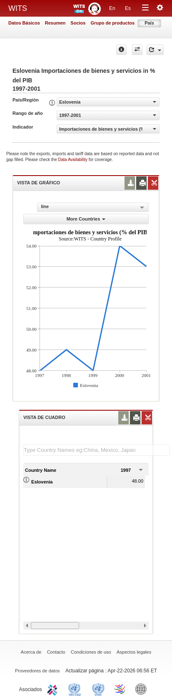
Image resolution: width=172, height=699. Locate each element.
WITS (17, 8)
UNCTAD (76, 688)
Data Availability (73, 159)
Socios (77, 22)
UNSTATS (98, 688)
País (149, 22)
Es (128, 8)
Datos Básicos (24, 22)
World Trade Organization (120, 688)
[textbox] (96, 450)
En (112, 8)
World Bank (143, 688)
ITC (53, 688)
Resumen (55, 22)
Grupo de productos (112, 22)
